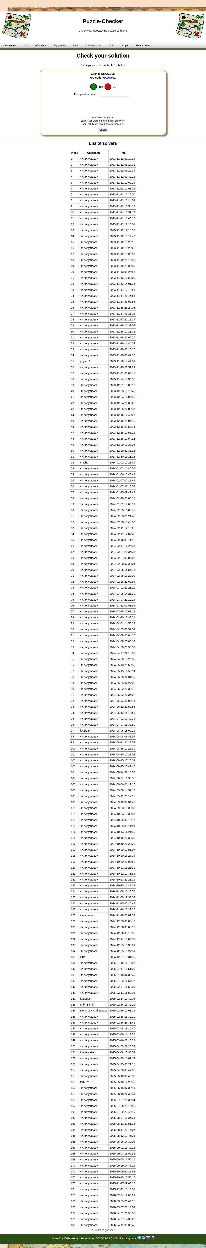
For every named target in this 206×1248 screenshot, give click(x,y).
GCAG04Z (109, 77)
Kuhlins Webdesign (66, 1238)
